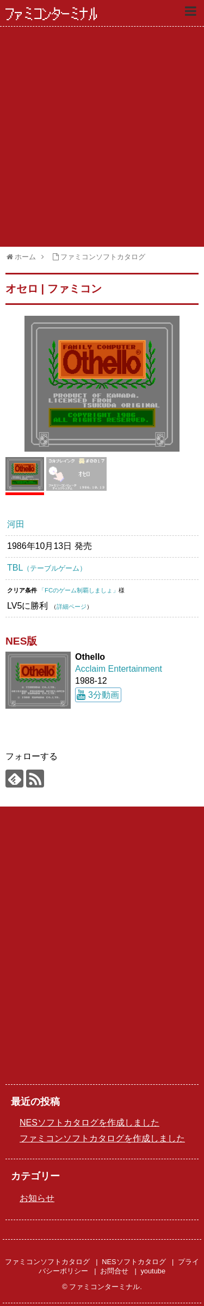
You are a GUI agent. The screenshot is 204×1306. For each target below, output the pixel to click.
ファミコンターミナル (51, 14)
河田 (15, 524)
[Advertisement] (102, 137)
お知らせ (37, 1198)
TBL (46, 567)
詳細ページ (71, 606)
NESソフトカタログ (133, 1262)
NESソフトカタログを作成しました (89, 1122)
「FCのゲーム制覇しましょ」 (79, 590)
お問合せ (114, 1271)
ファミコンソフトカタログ (47, 1262)
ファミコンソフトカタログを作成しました (102, 1138)
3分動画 (103, 694)
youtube (152, 1271)
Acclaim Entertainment (118, 668)
